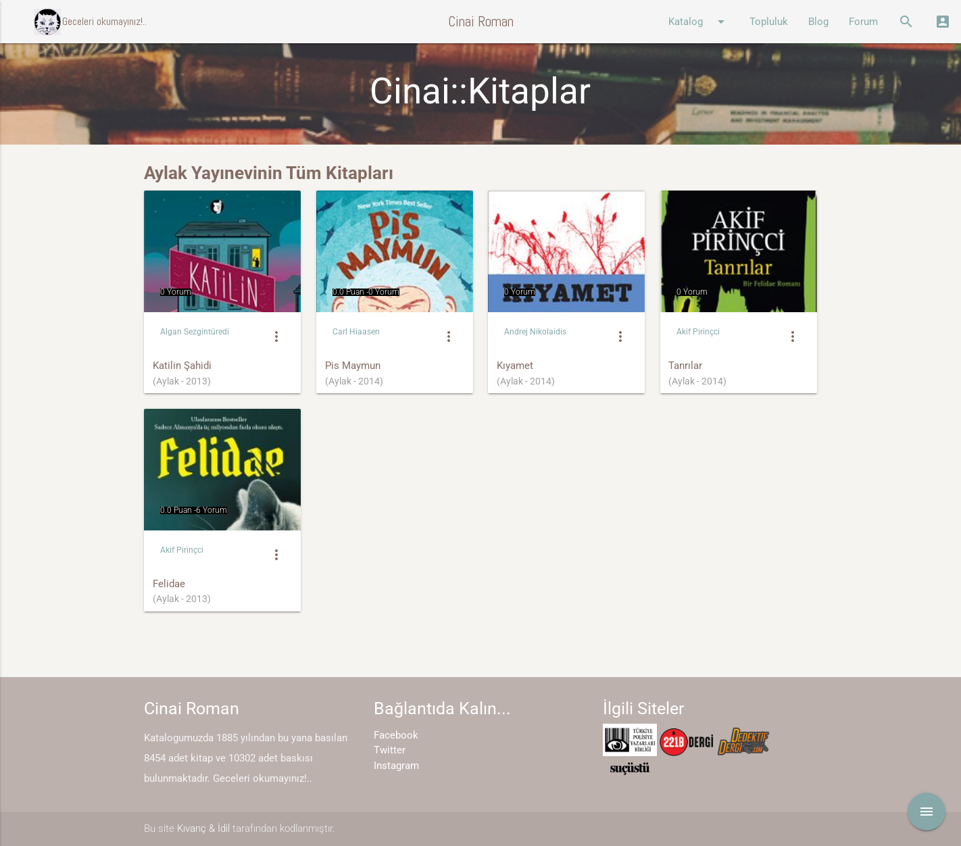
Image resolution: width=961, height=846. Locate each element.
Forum (863, 22)
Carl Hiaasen (356, 332)
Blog (818, 22)
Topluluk (768, 22)
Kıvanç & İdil (203, 828)
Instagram (396, 766)
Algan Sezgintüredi (194, 332)
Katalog (698, 21)
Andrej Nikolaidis (535, 332)
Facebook (396, 735)
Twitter (389, 750)
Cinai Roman (481, 21)
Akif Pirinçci (698, 332)
